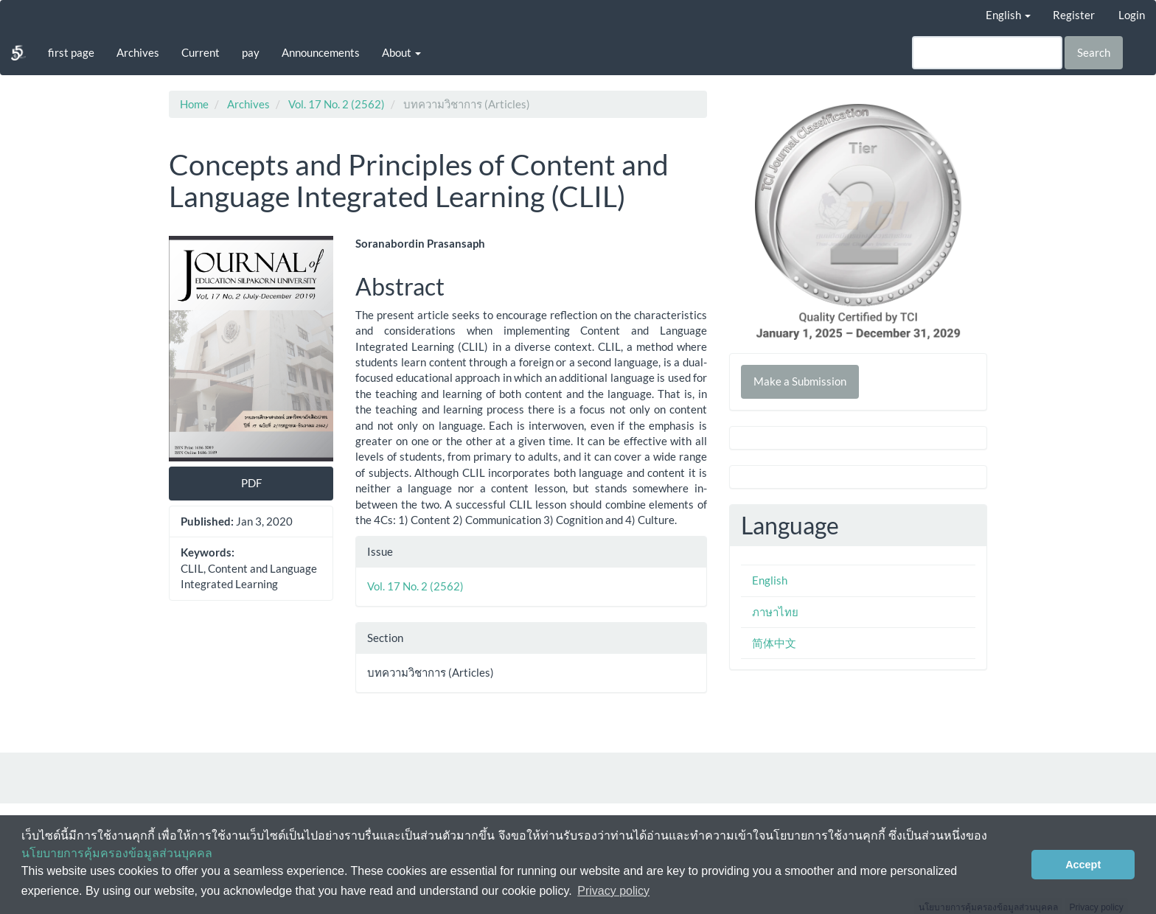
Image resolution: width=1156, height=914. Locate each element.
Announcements (321, 52)
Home (194, 104)
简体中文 (774, 642)
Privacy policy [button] (613, 891)
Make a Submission (799, 381)
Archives (137, 52)
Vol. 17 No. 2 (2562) (336, 104)
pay (251, 52)
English (769, 580)
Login (1131, 14)
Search (1093, 52)
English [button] (1008, 14)
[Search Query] (987, 52)
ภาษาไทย (775, 611)
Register (1074, 14)
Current (200, 52)
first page (71, 52)
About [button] (401, 52)
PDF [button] (251, 482)
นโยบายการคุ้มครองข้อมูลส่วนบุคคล (116, 853)
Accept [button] (1083, 865)
